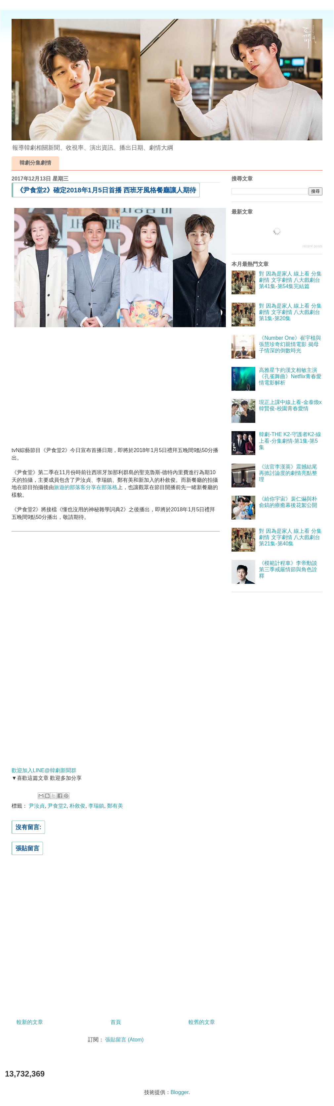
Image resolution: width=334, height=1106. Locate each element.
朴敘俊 (77, 806)
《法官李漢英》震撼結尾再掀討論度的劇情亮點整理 (288, 473)
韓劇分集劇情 (35, 163)
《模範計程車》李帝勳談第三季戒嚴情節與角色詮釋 (288, 569)
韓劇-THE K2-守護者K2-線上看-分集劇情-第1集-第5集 (290, 440)
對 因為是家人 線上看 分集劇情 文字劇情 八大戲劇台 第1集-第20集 (290, 312)
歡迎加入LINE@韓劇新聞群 (44, 770)
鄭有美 (115, 806)
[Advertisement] (116, 385)
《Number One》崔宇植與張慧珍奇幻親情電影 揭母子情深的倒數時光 (290, 344)
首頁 (115, 1022)
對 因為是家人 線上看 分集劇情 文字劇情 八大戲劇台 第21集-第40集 (290, 537)
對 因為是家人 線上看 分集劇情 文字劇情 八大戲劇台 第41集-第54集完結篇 (290, 280)
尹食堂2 (57, 806)
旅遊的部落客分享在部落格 (85, 487)
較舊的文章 (201, 1022)
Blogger (179, 1092)
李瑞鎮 (96, 806)
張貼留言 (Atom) (124, 1039)
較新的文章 (30, 1022)
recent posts (312, 246)
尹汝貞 (37, 806)
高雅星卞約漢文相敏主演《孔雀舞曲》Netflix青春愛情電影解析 (290, 376)
